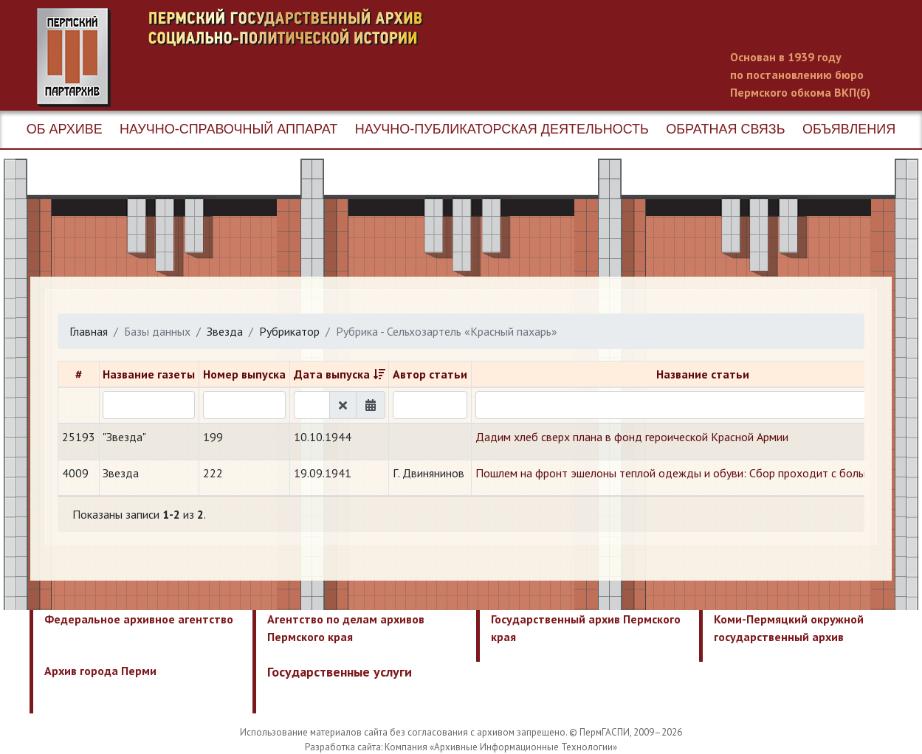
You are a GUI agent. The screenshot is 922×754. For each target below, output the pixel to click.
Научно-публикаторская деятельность (502, 129)
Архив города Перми (100, 670)
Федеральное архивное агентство (138, 619)
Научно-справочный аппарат (228, 129)
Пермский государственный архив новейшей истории (314, 57)
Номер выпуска (244, 374)
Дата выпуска (332, 374)
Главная (88, 331)
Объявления (848, 129)
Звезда (225, 331)
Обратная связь (725, 129)
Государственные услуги (339, 671)
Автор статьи (430, 374)
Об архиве (65, 129)
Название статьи (702, 374)
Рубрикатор (289, 331)
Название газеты (149, 374)
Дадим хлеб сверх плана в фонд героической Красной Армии (631, 436)
